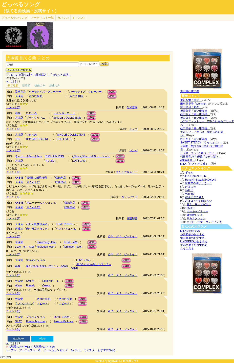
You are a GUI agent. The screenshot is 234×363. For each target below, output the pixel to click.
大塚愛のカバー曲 (19, 346)
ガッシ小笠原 (129, 197)
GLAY (18, 321)
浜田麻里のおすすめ (192, 238)
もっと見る (187, 248)
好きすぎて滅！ (194, 197)
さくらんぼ (33, 182)
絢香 (17, 113)
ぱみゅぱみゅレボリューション (91, 156)
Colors (46, 285)
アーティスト (42, 17)
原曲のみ (54, 85)
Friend (30, 285)
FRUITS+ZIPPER (195, 176)
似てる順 (12, 85)
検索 (104, 63)
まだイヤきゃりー (126, 171)
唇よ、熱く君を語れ (199, 204)
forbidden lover (45, 246)
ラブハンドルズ (24, 303)
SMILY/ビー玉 (50, 281)
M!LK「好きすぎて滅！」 (195, 163)
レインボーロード (64, 113)
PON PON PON (54, 156)
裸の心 (191, 207)
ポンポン (50, 160)
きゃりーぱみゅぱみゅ (28, 156)
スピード (42, 303)
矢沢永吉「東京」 (191, 100)
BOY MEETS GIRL (37, 139)
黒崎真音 (20, 91)
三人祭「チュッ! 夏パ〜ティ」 (198, 153)
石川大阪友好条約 (37, 224)
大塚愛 (19, 96)
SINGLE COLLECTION (67, 117)
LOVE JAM (79, 160)
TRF (17, 139)
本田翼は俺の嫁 (189, 91)
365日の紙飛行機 (36, 177)
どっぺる (14, 17)
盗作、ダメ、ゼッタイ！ (122, 236)
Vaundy (189, 193)
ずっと (189, 172)
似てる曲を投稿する (19, 70)
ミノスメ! (78, 17)
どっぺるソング (20, 4)
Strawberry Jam (46, 242)
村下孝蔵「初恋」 (191, 107)
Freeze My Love (35, 321)
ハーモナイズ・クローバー (45, 91)
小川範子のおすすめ (192, 234)
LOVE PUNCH (64, 224)
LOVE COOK (62, 316)
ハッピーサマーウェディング (204, 222)
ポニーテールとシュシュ (41, 202)
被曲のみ (39, 85)
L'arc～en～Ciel (24, 246)
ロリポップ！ (131, 361)
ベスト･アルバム (66, 228)
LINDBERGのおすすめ (193, 241)
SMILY (30, 281)
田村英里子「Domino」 (194, 103)
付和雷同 (132, 107)
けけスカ (190, 186)
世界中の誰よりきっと (198, 183)
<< (7, 81)
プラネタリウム (35, 117)
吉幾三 (19, 228)
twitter (42, 338)
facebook (18, 338)
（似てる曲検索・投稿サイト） (30, 11)
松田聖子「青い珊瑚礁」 (195, 110)
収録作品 (60, 177)
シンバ (133, 128)
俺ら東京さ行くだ (37, 228)
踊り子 (189, 190)
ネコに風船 (35, 96)
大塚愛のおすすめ (44, 346)
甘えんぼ (31, 134)
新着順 (26, 85)
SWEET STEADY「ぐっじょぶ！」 (201, 142)
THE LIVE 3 (64, 139)
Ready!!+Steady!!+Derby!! (200, 179)
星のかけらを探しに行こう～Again (47, 266)
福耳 (17, 266)
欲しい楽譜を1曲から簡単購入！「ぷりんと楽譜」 (40, 74)
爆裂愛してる (195, 214)
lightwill (113, 361)
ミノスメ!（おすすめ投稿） (100, 350)
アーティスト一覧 (30, 350)
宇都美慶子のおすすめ (193, 245)
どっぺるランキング (55, 350)
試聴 (112, 91)
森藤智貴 (132, 218)
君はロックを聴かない (198, 200)
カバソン (63, 17)
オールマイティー (197, 211)
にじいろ (31, 113)
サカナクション (196, 218)
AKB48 (19, 177)
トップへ (11, 350)
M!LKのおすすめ (190, 230)
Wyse (18, 285)
